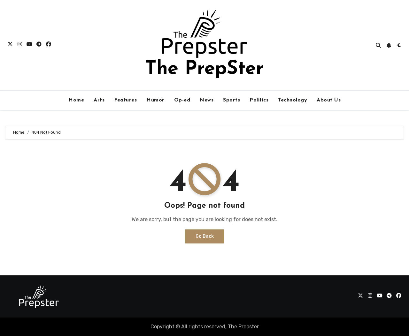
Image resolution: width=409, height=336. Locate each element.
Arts (99, 100)
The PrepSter (204, 69)
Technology (292, 100)
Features (125, 100)
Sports (231, 100)
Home (76, 100)
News (206, 100)
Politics (259, 100)
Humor (155, 100)
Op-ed (182, 100)
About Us (329, 100)
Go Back (205, 236)
